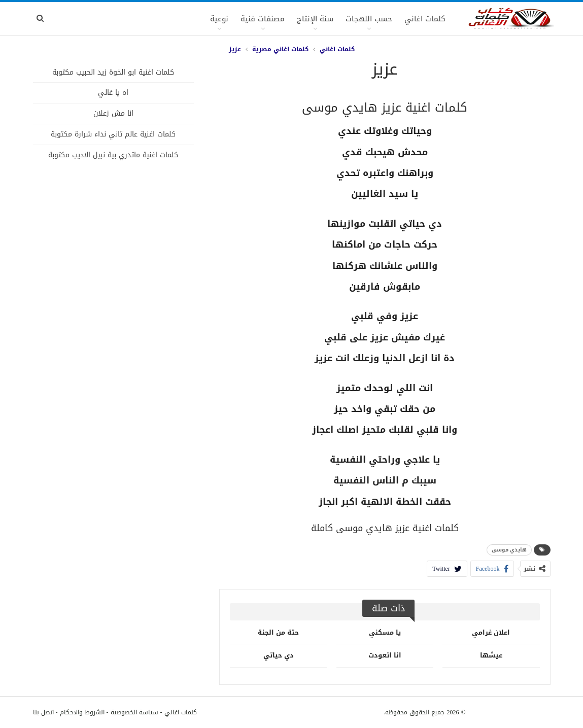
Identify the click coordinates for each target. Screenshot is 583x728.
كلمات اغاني (424, 19)
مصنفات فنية (263, 19)
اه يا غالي (113, 92)
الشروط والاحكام (82, 712)
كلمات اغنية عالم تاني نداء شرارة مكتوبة (113, 134)
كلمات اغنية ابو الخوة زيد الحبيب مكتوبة (113, 72)
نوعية (219, 19)
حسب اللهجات (369, 19)
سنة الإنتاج (315, 19)
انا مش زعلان (113, 113)
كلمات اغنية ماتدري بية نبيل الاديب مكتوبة (113, 155)
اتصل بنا (43, 712)
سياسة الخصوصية (134, 712)
